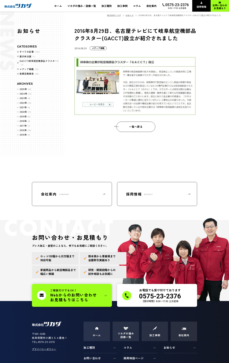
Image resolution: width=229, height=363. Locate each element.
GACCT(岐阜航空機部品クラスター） (40, 62)
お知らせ (130, 15)
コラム (128, 347)
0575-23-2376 (46, 342)
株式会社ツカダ (114, 15)
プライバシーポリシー (44, 349)
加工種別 (89, 347)
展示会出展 (28, 56)
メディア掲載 (30, 69)
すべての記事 (30, 51)
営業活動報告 (30, 73)
